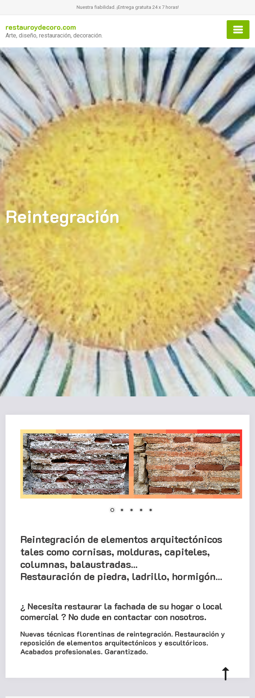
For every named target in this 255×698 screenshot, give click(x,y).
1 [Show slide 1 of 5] (112, 511)
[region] (131, 475)
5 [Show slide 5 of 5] (150, 511)
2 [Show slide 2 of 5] (122, 511)
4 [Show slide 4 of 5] (141, 511)
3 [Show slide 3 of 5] (131, 511)
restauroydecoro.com (41, 27)
